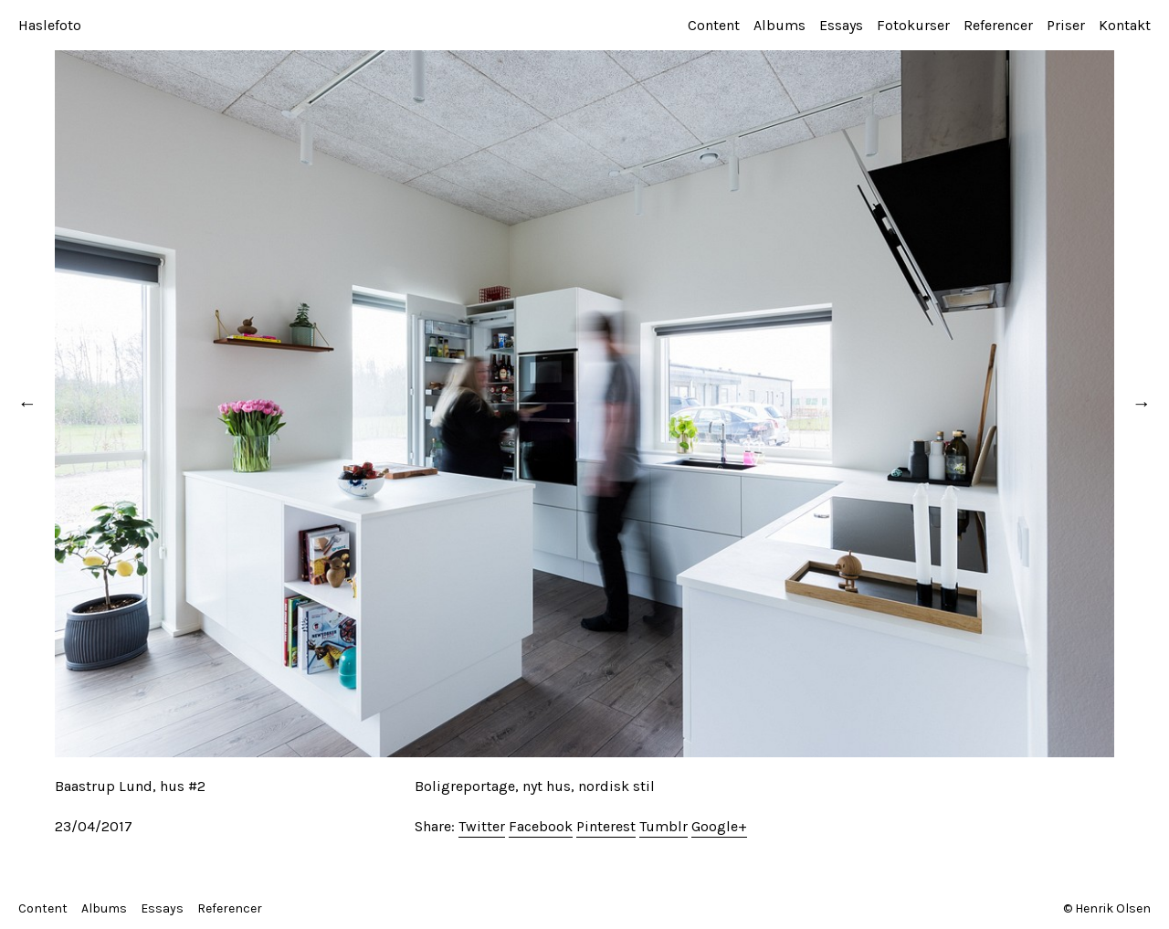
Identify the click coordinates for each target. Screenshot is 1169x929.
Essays (841, 25)
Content (714, 25)
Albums (779, 25)
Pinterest (606, 826)
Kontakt (1125, 25)
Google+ (719, 826)
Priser (1066, 25)
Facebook (541, 826)
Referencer (998, 25)
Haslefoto (49, 25)
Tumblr (663, 826)
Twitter (481, 826)
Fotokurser (913, 25)
